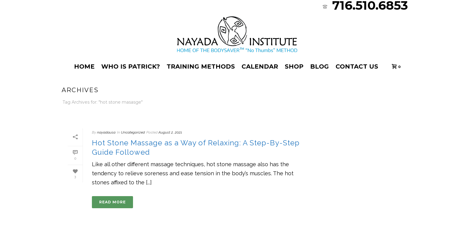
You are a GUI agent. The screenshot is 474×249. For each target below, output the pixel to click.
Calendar (260, 66)
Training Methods (201, 66)
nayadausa (106, 132)
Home (84, 66)
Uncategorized (133, 132)
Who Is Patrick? (130, 66)
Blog (319, 66)
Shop (294, 66)
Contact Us (357, 66)
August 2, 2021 (170, 132)
